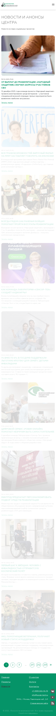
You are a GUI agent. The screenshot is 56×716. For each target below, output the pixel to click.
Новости (5, 687)
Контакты (34, 687)
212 (38, 665)
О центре (34, 677)
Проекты (5, 682)
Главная (5, 677)
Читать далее (7, 103)
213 (45, 665)
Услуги (32, 682)
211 (32, 665)
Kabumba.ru (33, 713)
